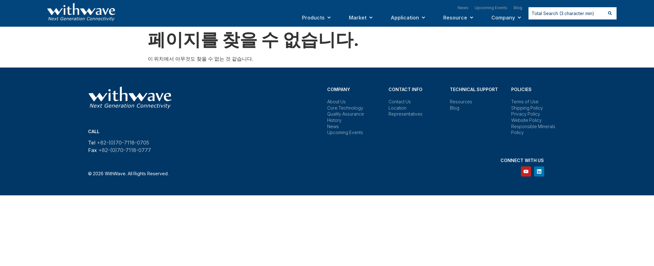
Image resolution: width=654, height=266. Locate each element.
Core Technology (345, 108)
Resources (461, 101)
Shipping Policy (527, 108)
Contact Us (399, 101)
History (334, 120)
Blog (454, 108)
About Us (336, 101)
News (333, 126)
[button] (317, 17)
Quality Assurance (345, 114)
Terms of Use (525, 101)
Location (397, 108)
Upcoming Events (345, 132)
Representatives (405, 114)
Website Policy (526, 120)
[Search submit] (610, 13)
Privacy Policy (525, 114)
